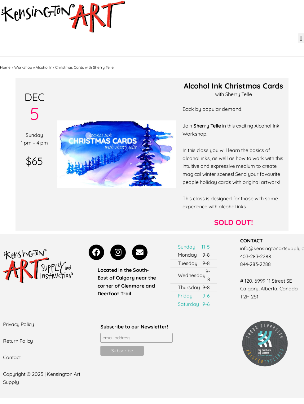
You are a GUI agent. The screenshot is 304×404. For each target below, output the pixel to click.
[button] (301, 38)
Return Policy (18, 341)
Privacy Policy (19, 324)
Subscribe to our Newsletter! (134, 327)
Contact (12, 357)
